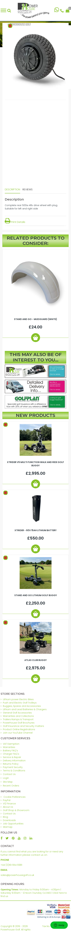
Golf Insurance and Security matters (23, 726)
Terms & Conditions (14, 770)
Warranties (9, 747)
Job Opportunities (13, 823)
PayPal (6, 800)
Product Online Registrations (19, 729)
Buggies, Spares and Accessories (22, 706)
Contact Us (9, 774)
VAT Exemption (11, 743)
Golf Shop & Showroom (16, 810)
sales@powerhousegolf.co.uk (17, 875)
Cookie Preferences (15, 796)
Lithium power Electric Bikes (18, 699)
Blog (5, 817)
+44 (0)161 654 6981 (11, 864)
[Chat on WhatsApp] (56, 10)
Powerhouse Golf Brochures (18, 722)
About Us (8, 807)
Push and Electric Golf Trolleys (20, 702)
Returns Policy (11, 763)
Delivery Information (14, 760)
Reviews (27, 189)
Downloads (9, 820)
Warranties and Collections (18, 716)
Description (12, 189)
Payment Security (13, 767)
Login (6, 778)
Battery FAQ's (10, 750)
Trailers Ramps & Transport (18, 719)
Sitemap (7, 827)
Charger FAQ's (11, 753)
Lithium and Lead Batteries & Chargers (25, 709)
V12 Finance (9, 803)
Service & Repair (12, 757)
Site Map (8, 781)
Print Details (15, 222)
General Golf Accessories (17, 712)
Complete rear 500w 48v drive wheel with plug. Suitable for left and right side (31, 207)
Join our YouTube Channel (18, 732)
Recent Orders (11, 785)
